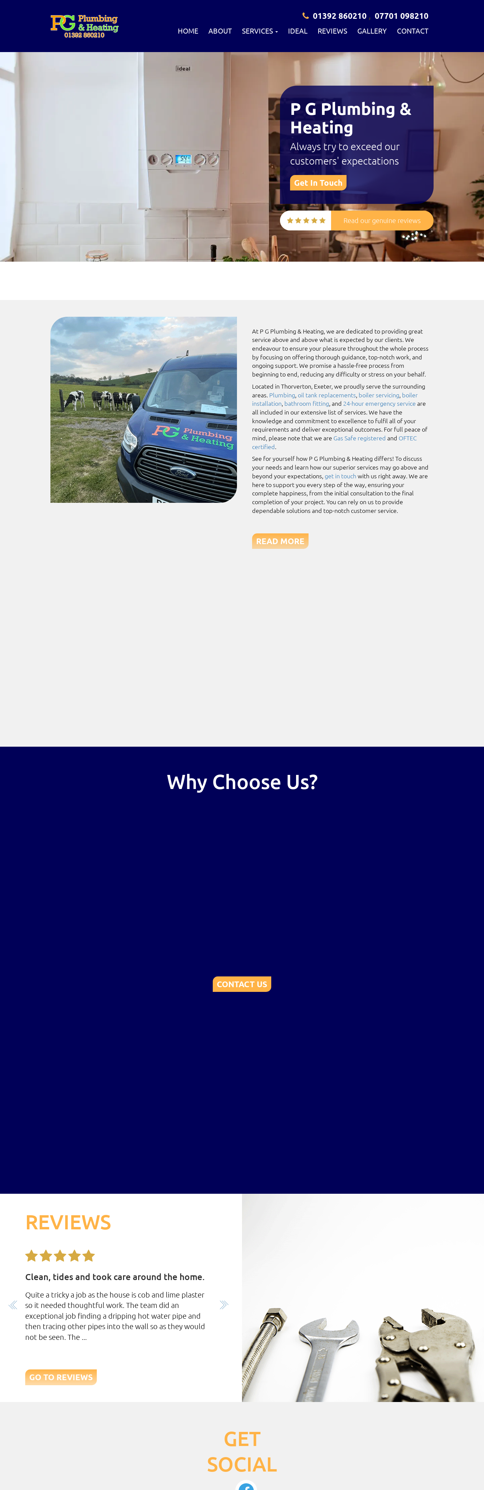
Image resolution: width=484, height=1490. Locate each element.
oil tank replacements (327, 395)
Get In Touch (318, 182)
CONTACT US (242, 984)
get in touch (340, 476)
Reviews (332, 30)
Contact (413, 30)
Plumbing (282, 395)
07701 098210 (402, 15)
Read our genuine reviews (382, 220)
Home (188, 30)
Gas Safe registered (359, 438)
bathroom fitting (306, 403)
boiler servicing (379, 395)
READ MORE (280, 541)
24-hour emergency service (379, 403)
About (220, 30)
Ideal (298, 30)
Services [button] (260, 30)
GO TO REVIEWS (61, 1377)
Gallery (372, 30)
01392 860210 (340, 15)
